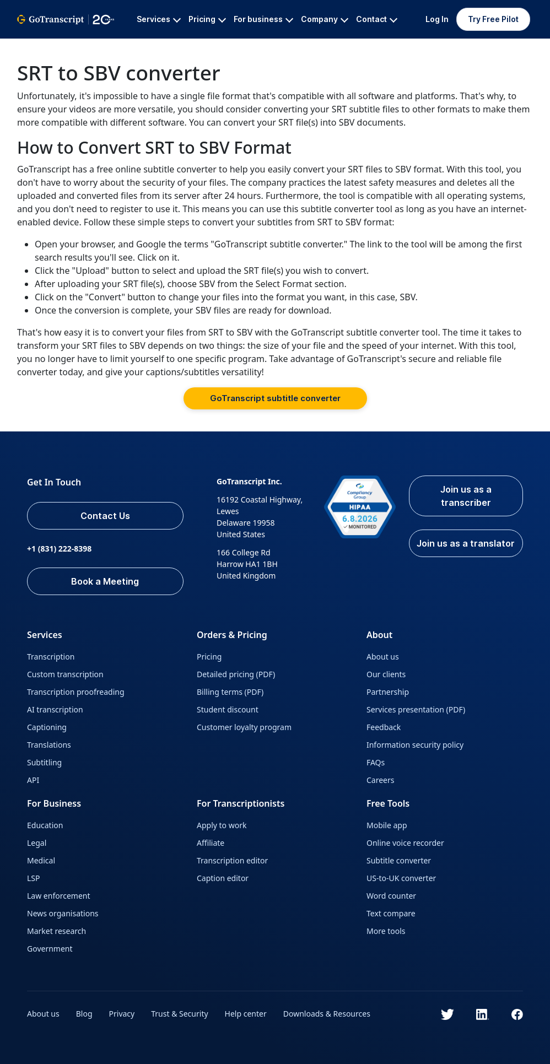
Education (45, 825)
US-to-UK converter (401, 878)
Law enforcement (58, 895)
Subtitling (44, 762)
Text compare (391, 913)
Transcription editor (232, 860)
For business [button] (263, 19)
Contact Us (105, 515)
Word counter (391, 895)
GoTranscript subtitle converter (275, 398)
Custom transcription (65, 674)
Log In (437, 19)
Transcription (50, 656)
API (33, 780)
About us (382, 656)
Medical (41, 860)
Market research (56, 931)
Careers (380, 780)
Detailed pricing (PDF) (236, 674)
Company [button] (324, 19)
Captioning (47, 727)
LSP (33, 878)
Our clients (386, 674)
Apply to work (221, 825)
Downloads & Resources (326, 1013)
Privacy (122, 1013)
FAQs (375, 762)
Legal (36, 843)
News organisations (63, 913)
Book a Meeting (105, 581)
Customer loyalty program (244, 727)
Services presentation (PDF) (415, 709)
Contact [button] (376, 19)
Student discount (227, 709)
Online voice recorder (405, 843)
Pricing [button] (207, 19)
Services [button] (159, 19)
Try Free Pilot (493, 19)
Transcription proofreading (76, 692)
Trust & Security (179, 1013)
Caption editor (223, 878)
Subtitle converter (398, 860)
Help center (246, 1013)
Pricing (209, 656)
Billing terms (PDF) (230, 692)
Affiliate (210, 843)
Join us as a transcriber (466, 496)
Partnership (387, 692)
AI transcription (55, 709)
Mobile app (386, 825)
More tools (386, 931)
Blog (84, 1013)
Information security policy (414, 744)
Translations (49, 744)
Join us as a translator (466, 543)
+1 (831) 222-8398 (59, 548)
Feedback (383, 727)
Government (50, 948)
